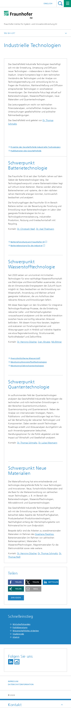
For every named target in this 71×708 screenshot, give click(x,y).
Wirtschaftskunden (21, 624)
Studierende (18, 634)
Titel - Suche (60, 3)
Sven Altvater (44, 342)
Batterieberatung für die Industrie (26, 245)
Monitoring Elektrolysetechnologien (27, 366)
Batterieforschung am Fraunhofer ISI (28, 242)
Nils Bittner (56, 342)
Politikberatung (20, 627)
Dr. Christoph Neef (26, 229)
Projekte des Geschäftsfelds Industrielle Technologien (35, 147)
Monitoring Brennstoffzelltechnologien (29, 362)
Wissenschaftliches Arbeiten (26, 631)
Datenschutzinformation (21, 684)
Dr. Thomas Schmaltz (27, 442)
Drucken (16, 598)
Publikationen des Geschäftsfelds (26, 151)
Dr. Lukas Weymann (47, 442)
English (48, 3)
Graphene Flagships (44, 534)
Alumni (16, 637)
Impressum (13, 681)
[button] (16, 582)
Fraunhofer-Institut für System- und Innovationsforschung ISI (30, 24)
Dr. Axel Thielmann (45, 229)
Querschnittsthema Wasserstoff (25, 358)
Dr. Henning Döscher (27, 342)
